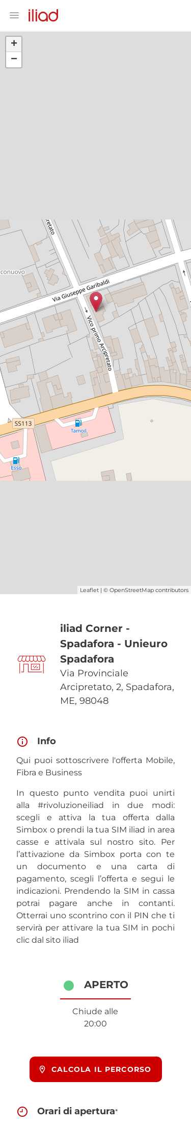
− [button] (14, 59)
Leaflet (89, 590)
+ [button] (14, 44)
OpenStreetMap (132, 590)
